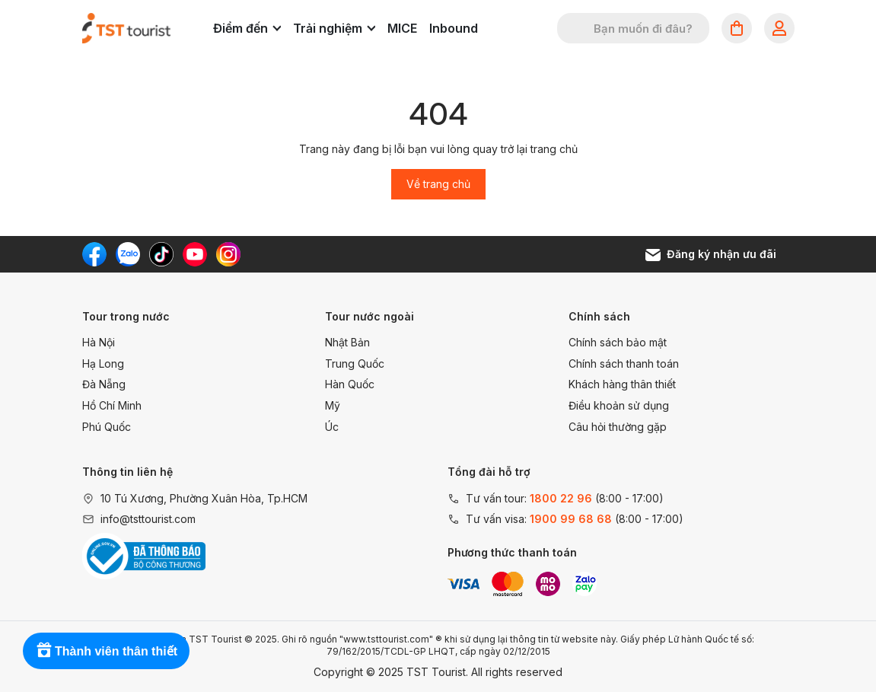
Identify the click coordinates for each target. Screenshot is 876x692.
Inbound (453, 28)
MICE (402, 28)
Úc (332, 426)
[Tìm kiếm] (578, 28)
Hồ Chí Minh (112, 405)
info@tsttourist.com (148, 518)
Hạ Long (103, 363)
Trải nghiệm (334, 28)
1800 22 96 (561, 498)
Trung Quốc (354, 363)
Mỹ (332, 405)
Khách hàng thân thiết (622, 384)
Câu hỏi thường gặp (618, 426)
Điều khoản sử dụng (619, 405)
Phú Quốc (106, 426)
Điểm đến (247, 28)
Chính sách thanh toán (624, 363)
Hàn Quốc (349, 384)
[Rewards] (106, 651)
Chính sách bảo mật (618, 342)
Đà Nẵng (104, 384)
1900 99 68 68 (571, 518)
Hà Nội (98, 342)
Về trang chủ (438, 183)
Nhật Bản (347, 342)
